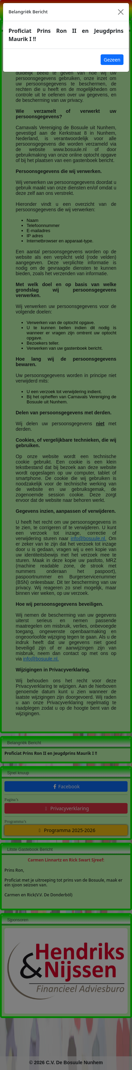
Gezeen (112, 59)
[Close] (120, 11)
